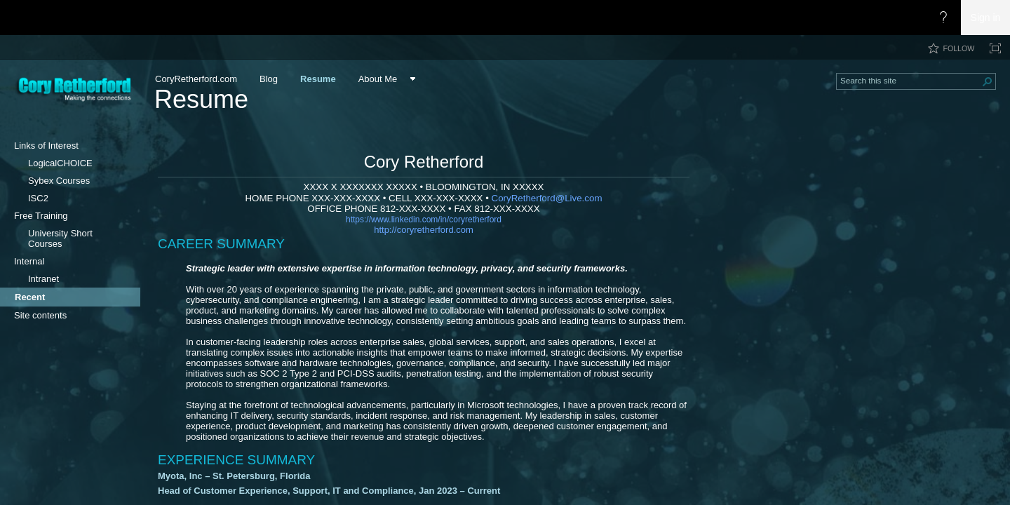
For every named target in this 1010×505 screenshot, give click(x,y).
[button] (987, 81)
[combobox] (910, 80)
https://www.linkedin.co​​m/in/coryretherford (423, 219)
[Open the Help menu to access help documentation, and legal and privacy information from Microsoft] (943, 17)
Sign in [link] (986, 17)
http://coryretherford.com (423, 229)
